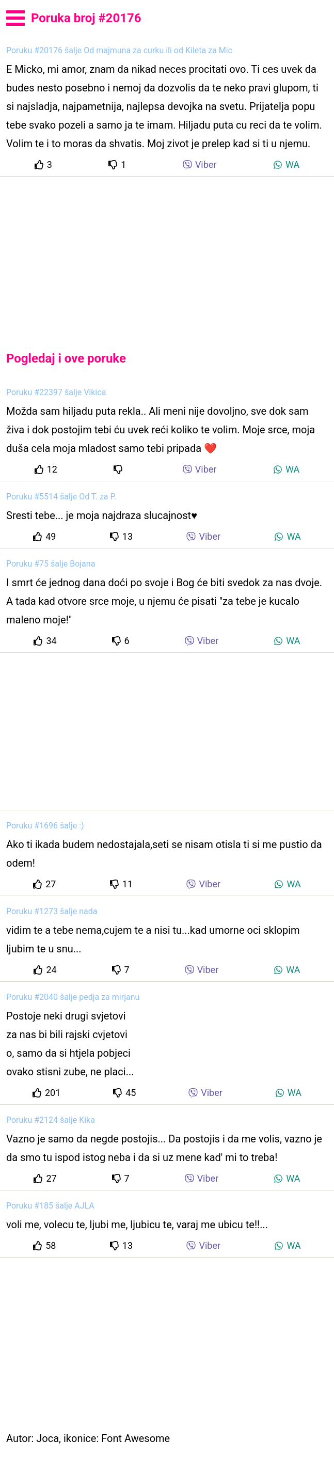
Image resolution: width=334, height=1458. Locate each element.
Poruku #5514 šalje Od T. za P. (61, 496)
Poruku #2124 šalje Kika (50, 1120)
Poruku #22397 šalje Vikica (56, 392)
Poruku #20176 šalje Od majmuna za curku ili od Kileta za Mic (119, 50)
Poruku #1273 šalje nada (51, 911)
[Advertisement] (167, 255)
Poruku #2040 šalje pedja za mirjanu (72, 997)
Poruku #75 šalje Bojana (50, 564)
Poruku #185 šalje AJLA (50, 1206)
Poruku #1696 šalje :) (45, 825)
